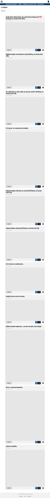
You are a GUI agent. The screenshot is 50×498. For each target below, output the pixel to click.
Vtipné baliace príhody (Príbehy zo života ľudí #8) (22, 228)
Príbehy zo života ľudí (29, 4)
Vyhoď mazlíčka (11, 446)
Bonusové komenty (11, 4)
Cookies (21, 496)
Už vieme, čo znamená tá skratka (17, 128)
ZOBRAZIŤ (9, 50)
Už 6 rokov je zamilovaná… (15, 264)
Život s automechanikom (14, 387)
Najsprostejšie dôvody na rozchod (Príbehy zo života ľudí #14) (23, 191)
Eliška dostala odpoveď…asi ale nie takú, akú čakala (23, 326)
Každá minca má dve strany (15, 296)
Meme (20, 4)
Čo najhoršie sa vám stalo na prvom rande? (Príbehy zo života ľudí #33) (24, 92)
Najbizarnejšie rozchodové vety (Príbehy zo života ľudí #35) (24, 55)
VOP (25, 496)
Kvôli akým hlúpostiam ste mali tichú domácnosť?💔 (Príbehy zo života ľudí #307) (24, 18)
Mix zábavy (41, 4)
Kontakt (29, 496)
